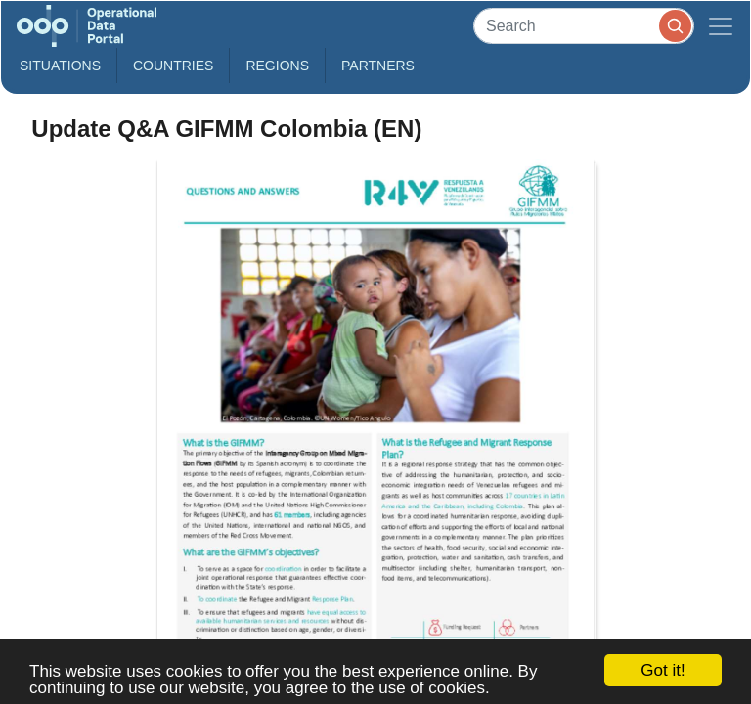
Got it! (663, 670)
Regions (277, 65)
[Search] (583, 26)
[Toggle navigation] (720, 26)
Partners (378, 65)
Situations (60, 65)
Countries (173, 65)
